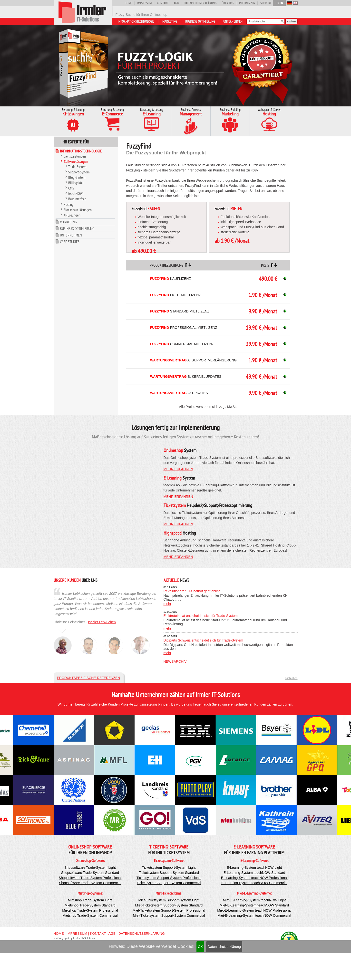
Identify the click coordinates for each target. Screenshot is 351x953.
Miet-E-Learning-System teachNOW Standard (254, 905)
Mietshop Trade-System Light (90, 900)
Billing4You (76, 182)
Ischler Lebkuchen (102, 622)
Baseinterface (77, 198)
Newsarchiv (175, 661)
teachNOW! (76, 193)
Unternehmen (233, 21)
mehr (167, 604)
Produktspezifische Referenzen (88, 678)
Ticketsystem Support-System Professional (168, 878)
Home (128, 3)
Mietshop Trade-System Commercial (89, 915)
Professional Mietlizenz (183, 328)
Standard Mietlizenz (179, 311)
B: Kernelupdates (185, 376)
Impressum (144, 3)
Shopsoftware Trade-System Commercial (90, 883)
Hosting (68, 204)
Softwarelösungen (76, 161)
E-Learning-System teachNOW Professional (254, 878)
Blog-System (76, 177)
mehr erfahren (178, 469)
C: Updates (179, 393)
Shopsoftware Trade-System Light (90, 867)
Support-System (78, 172)
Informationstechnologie (136, 21)
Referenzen (247, 3)
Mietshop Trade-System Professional (90, 910)
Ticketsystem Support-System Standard (169, 873)
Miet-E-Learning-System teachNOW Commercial (254, 915)
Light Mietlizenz (175, 295)
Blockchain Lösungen (77, 209)
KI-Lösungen (71, 215)
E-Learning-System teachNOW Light (254, 867)
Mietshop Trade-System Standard (90, 905)
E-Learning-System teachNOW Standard (254, 873)
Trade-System (77, 166)
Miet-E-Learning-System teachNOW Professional (254, 910)
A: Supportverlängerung (193, 360)
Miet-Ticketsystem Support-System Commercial (169, 915)
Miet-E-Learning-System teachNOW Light (254, 900)
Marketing (169, 21)
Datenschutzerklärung (224, 947)
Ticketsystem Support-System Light (169, 867)
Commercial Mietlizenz (182, 344)
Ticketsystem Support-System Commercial (169, 883)
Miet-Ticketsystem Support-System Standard (169, 905)
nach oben (291, 678)
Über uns (228, 3)
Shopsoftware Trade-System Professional (90, 878)
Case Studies (69, 241)
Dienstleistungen (74, 156)
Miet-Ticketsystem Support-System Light (168, 900)
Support (265, 3)
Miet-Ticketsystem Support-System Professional (169, 910)
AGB (176, 3)
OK (200, 947)
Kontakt (162, 3)
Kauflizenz (170, 279)
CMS (71, 188)
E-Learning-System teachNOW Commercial (254, 883)
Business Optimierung (200, 21)
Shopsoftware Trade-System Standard (90, 873)
